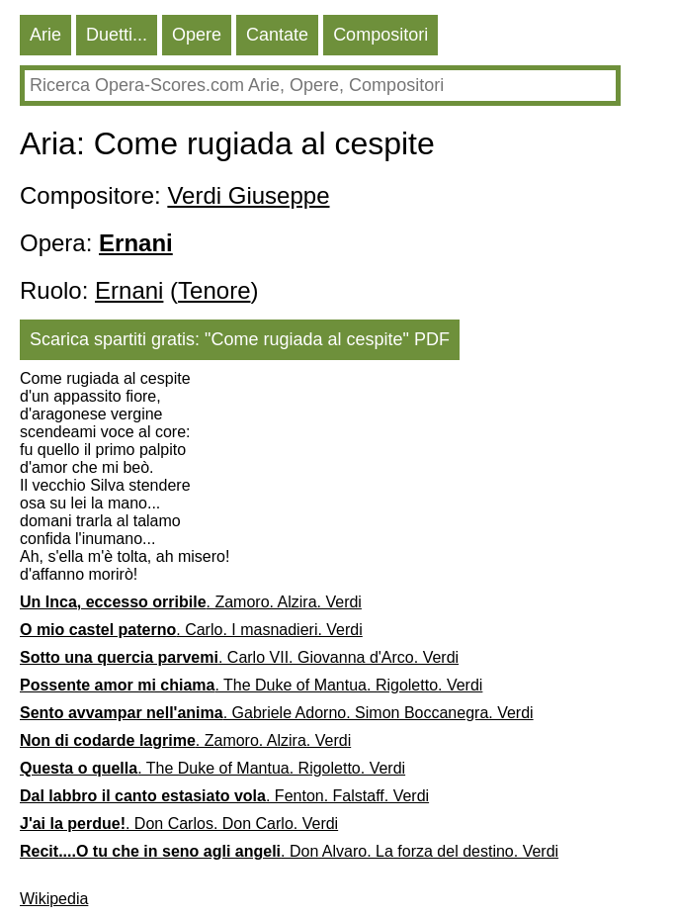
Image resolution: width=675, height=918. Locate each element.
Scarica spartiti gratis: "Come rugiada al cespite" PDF (240, 339)
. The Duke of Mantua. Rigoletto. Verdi (251, 685)
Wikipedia (54, 898)
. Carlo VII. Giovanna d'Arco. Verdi (239, 657)
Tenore (214, 290)
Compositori (380, 35)
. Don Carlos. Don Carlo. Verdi (179, 823)
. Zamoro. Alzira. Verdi (191, 602)
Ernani (129, 290)
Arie (45, 35)
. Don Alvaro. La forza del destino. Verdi (289, 851)
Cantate (277, 35)
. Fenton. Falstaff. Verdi (224, 795)
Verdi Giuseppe (248, 195)
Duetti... (116, 35)
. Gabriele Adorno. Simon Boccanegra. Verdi (277, 712)
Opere (196, 35)
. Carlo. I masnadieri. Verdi (191, 629)
